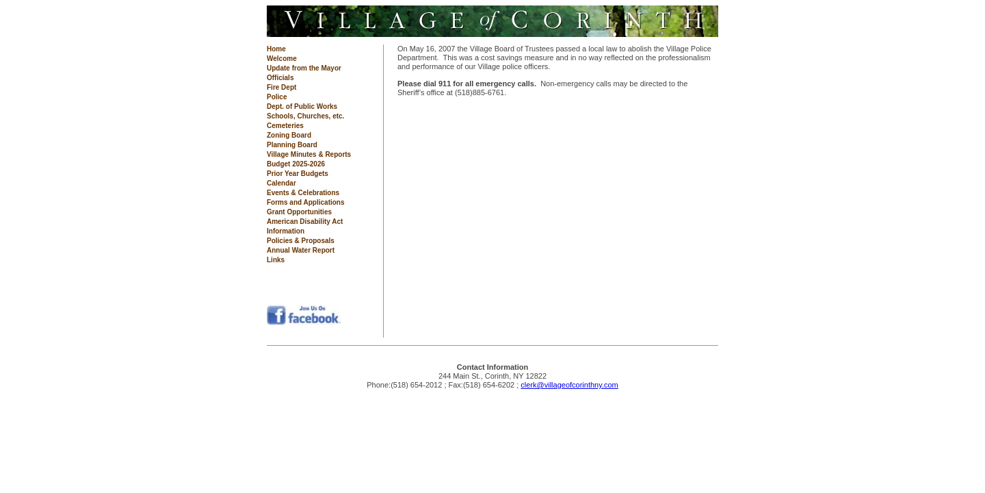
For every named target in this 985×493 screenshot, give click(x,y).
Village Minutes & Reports (309, 154)
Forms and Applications (306, 202)
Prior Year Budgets (297, 173)
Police (277, 97)
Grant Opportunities (299, 212)
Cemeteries (285, 125)
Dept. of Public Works (302, 106)
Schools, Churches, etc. (305, 116)
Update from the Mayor (304, 68)
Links (276, 260)
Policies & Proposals (300, 240)
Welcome (282, 58)
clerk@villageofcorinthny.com (569, 385)
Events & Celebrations (303, 193)
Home (276, 49)
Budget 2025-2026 (296, 164)
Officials (280, 77)
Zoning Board (289, 135)
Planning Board (292, 145)
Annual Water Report (300, 250)
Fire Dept (281, 87)
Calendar (281, 183)
